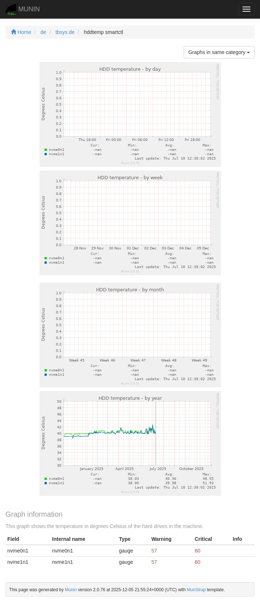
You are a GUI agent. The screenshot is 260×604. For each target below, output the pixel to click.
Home (21, 32)
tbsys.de (65, 32)
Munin (71, 589)
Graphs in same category (219, 52)
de (43, 32)
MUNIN (22, 9)
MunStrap (196, 589)
